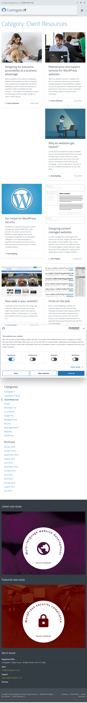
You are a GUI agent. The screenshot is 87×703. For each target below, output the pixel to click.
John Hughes (55, 259)
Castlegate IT (9, 392)
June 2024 (8, 475)
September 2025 (11, 455)
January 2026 (9, 447)
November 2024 (11, 467)
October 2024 (10, 471)
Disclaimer (65, 695)
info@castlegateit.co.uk (11, 2)
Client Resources (11, 400)
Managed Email (10, 420)
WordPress (8, 436)
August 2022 (9, 487)
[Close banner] (84, 328)
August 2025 (9, 459)
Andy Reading (56, 176)
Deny (16, 373)
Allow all (71, 373)
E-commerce (9, 412)
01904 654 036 (27, 2)
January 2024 (9, 483)
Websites (8, 432)
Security (7, 424)
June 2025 (8, 463)
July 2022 (8, 491)
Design (7, 404)
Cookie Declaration (81, 696)
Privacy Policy (74, 695)
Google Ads (9, 416)
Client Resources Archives (15, 10)
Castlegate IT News (12, 396)
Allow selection (43, 373)
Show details (75, 367)
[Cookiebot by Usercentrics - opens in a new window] (70, 328)
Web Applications (11, 428)
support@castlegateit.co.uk (12, 678)
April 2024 (8, 479)
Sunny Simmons (13, 104)
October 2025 (10, 451)
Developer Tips (10, 408)
